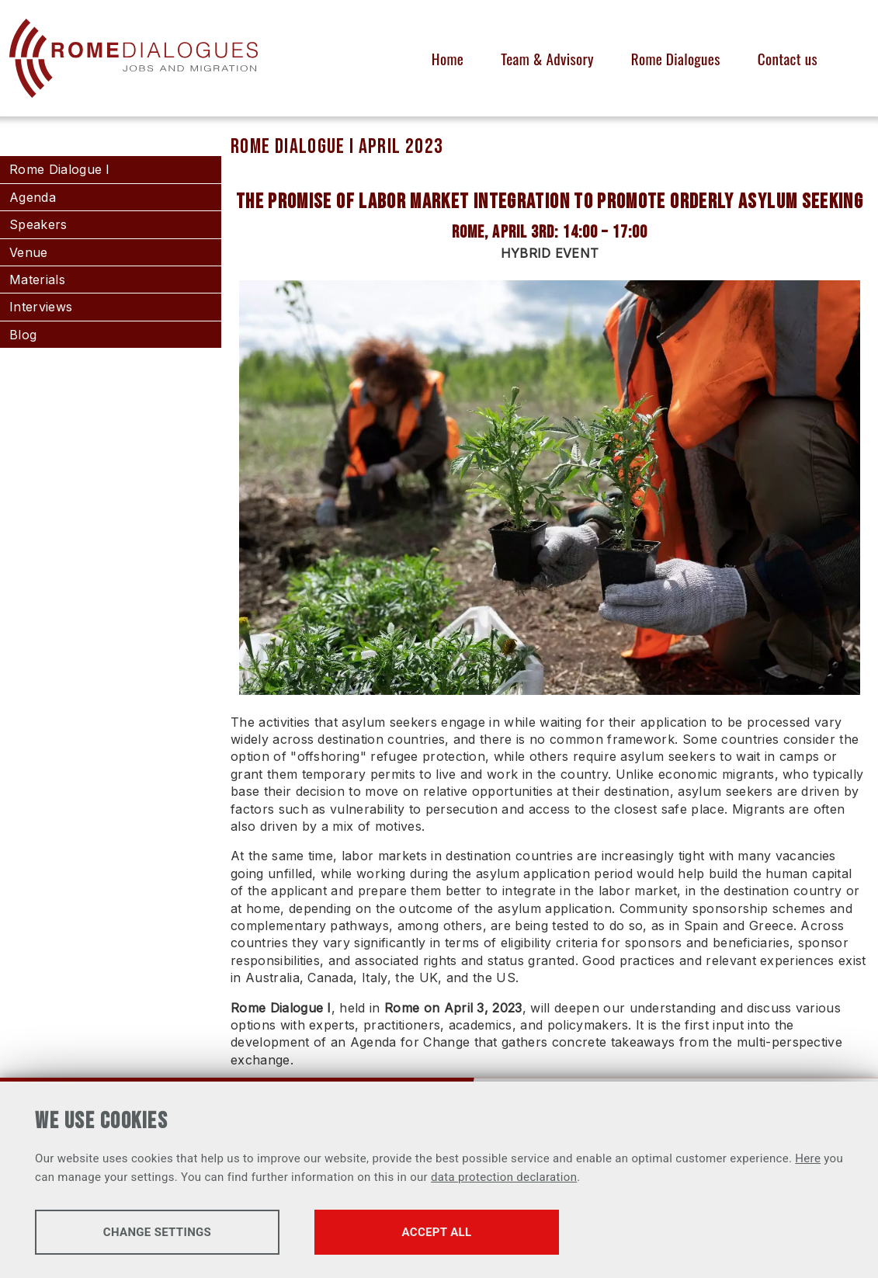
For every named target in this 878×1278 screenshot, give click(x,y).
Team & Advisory (547, 58)
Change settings (157, 1232)
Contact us (787, 58)
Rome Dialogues (675, 58)
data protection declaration (504, 1177)
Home (447, 58)
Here (808, 1158)
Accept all (437, 1232)
